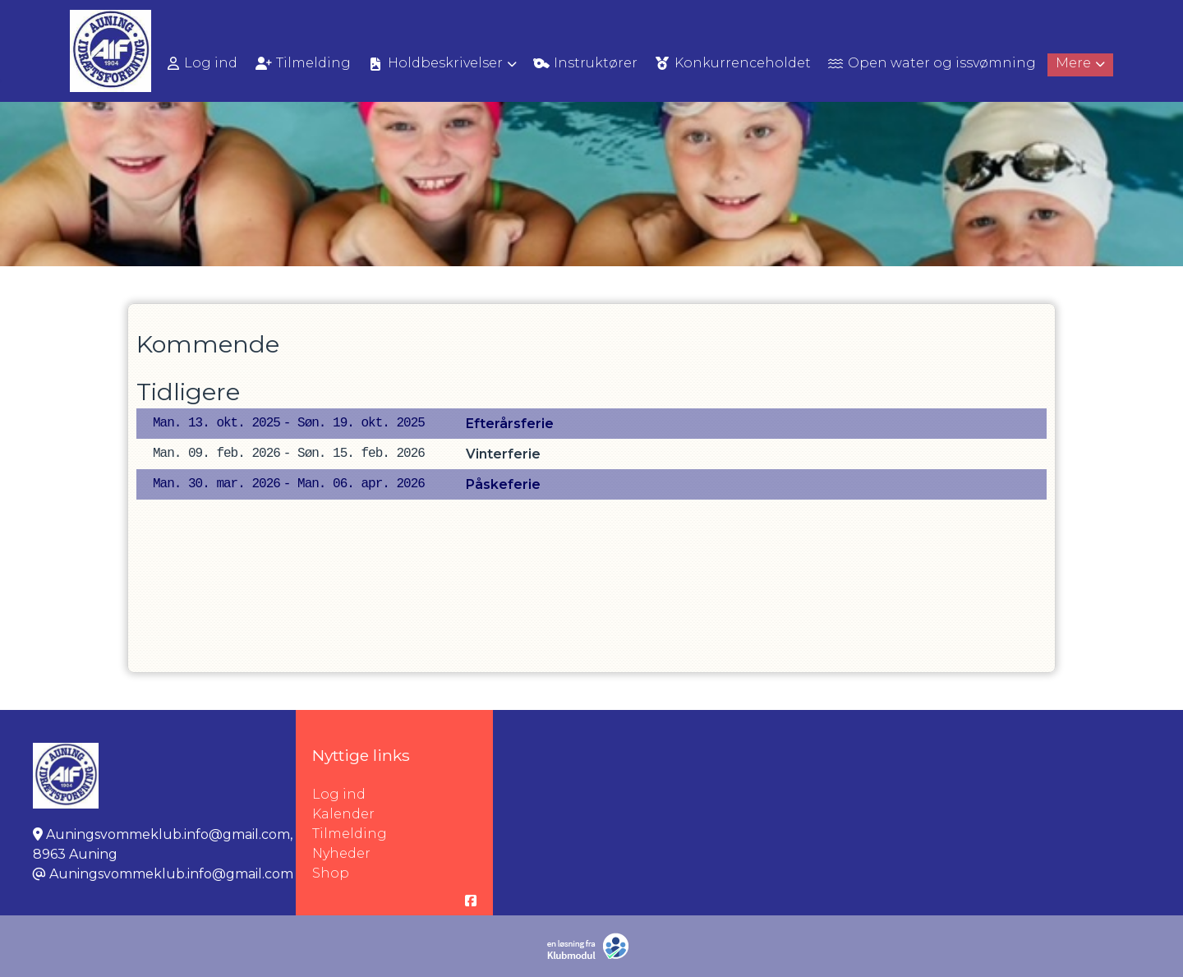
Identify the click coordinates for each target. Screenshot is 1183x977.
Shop (330, 873)
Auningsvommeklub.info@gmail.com (171, 874)
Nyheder (341, 853)
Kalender (343, 814)
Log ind (202, 63)
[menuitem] (204, 63)
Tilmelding (349, 833)
